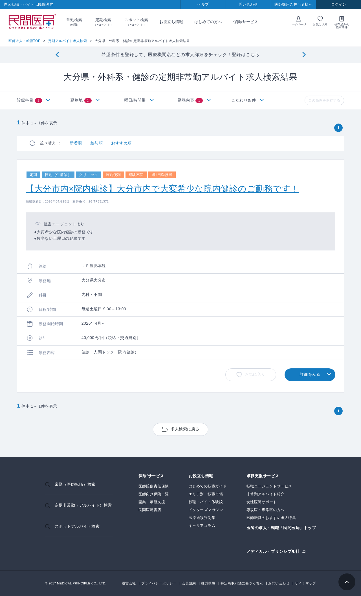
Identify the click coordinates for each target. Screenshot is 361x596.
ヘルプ (203, 4)
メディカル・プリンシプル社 (273, 551)
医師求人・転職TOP (24, 41)
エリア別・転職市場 (206, 494)
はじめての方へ (208, 21)
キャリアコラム (202, 526)
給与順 (97, 143)
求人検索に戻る (185, 429)
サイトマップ (305, 583)
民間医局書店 (149, 510)
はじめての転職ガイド (208, 486)
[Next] (304, 54)
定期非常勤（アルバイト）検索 (83, 505)
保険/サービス (245, 21)
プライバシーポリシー (159, 583)
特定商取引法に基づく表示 (242, 583)
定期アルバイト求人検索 (67, 41)
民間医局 (32, 22)
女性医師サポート (261, 502)
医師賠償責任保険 (153, 486)
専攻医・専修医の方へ (265, 510)
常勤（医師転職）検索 (75, 484)
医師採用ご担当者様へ (293, 4)
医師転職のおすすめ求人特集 (271, 518)
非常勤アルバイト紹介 (265, 494)
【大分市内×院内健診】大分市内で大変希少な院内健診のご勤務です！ (162, 188)
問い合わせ (248, 4)
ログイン (338, 4)
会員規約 (189, 583)
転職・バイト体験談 (206, 502)
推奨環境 (208, 583)
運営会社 (129, 583)
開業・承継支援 (151, 502)
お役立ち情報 (171, 21)
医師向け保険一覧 (153, 494)
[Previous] (57, 54)
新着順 (76, 143)
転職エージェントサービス (269, 486)
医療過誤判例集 (202, 518)
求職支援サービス (262, 476)
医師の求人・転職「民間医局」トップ (281, 528)
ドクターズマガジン (206, 510)
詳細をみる (310, 374)
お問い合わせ (278, 583)
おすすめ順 (121, 143)
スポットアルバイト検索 (77, 526)
